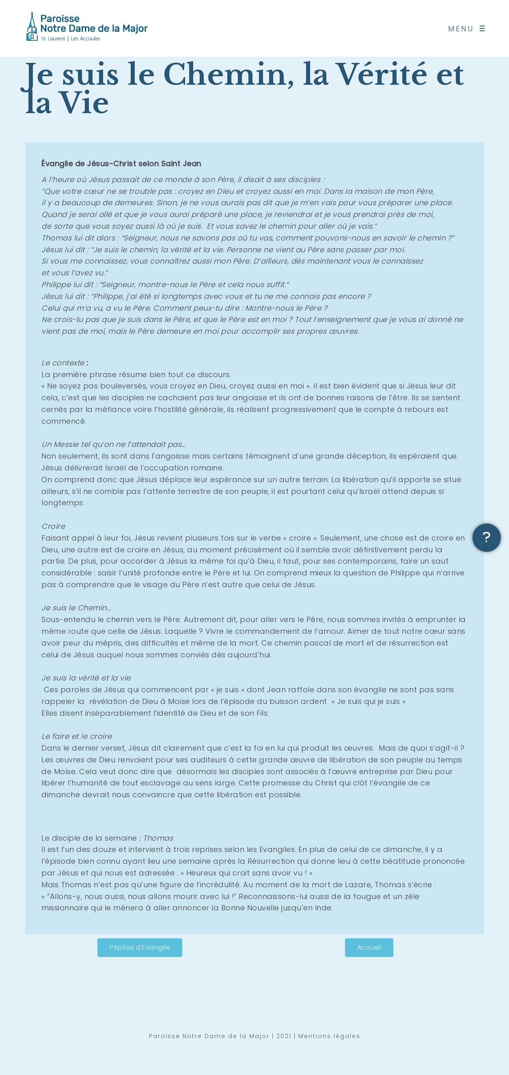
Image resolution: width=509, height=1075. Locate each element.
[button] (139, 947)
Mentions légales (329, 1038)
